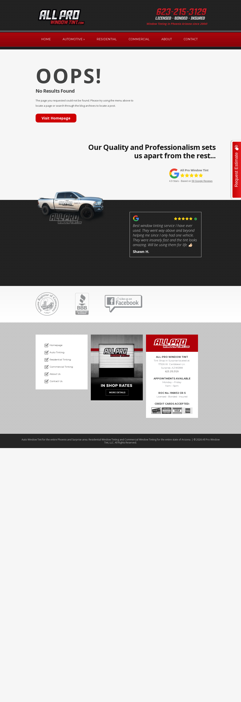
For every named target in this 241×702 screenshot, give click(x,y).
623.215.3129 (172, 371)
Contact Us (56, 381)
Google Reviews (202, 181)
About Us (55, 373)
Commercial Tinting (61, 366)
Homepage (56, 345)
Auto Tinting (57, 352)
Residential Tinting (60, 359)
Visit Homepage (56, 118)
